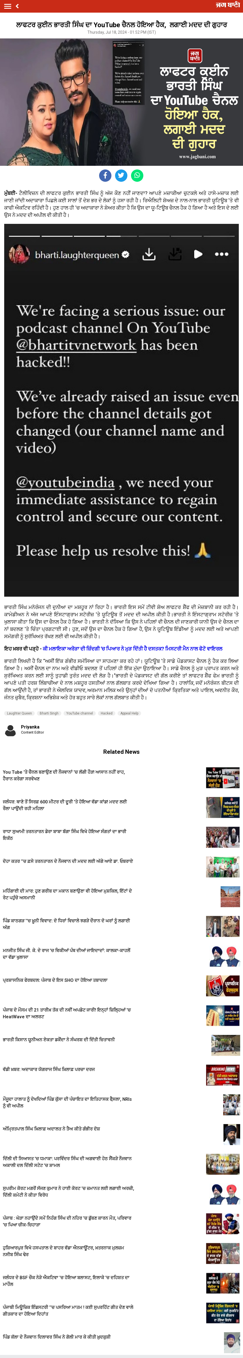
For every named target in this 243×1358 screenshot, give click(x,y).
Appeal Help (129, 713)
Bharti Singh (49, 713)
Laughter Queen (19, 713)
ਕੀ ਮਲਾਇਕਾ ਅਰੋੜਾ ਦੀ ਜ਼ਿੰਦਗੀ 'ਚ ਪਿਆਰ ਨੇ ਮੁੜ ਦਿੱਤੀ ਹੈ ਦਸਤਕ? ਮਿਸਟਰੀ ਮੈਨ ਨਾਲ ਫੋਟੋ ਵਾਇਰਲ (132, 649)
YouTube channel (79, 713)
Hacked (107, 713)
